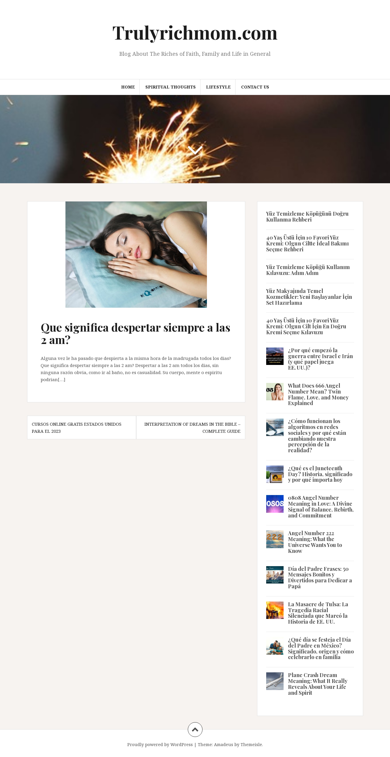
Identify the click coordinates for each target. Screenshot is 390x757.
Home (128, 87)
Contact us (255, 87)
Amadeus (223, 744)
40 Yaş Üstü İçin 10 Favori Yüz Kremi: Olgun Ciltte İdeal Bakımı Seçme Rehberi (307, 243)
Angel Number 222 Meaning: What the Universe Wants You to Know (315, 542)
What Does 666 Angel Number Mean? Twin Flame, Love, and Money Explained (318, 394)
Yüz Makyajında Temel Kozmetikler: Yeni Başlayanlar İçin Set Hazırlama (309, 296)
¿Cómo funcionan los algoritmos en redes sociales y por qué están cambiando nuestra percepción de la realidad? (317, 435)
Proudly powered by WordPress (160, 744)
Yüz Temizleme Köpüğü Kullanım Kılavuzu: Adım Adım (308, 269)
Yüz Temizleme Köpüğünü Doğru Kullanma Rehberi (307, 216)
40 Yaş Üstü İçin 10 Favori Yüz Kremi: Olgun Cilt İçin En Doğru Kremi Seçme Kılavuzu (306, 326)
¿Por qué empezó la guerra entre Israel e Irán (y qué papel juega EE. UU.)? (320, 359)
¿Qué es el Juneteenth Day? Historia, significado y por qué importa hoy (320, 474)
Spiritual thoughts (170, 87)
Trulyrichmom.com (195, 32)
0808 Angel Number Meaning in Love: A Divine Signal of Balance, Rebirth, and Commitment (321, 506)
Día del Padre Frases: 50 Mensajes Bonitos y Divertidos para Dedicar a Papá (320, 577)
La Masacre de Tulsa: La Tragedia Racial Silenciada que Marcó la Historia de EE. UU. (318, 613)
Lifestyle (218, 87)
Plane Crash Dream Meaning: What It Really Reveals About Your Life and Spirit (317, 683)
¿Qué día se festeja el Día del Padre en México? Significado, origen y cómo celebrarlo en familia (321, 648)
